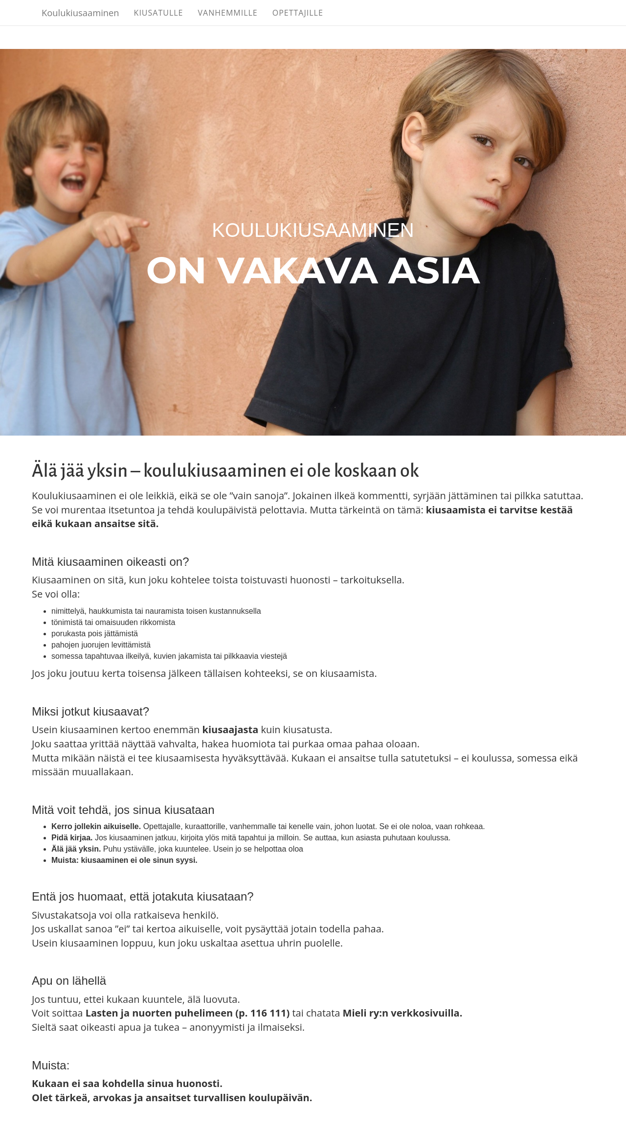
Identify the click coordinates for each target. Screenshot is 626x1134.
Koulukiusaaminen (101, 24)
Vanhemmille (268, 24)
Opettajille (338, 24)
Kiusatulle (199, 24)
